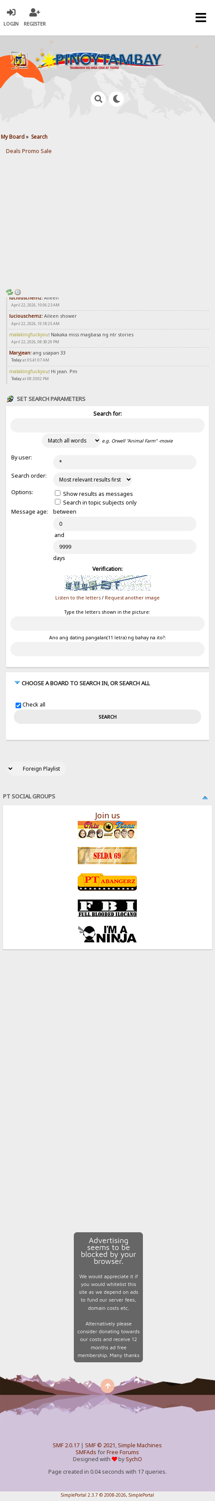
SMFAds (86, 1452)
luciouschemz (25, 298)
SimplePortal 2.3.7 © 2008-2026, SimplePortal (107, 1495)
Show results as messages (94, 494)
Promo (30, 151)
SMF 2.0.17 (66, 1445)
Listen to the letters (78, 598)
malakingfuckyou (28, 335)
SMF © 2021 (100, 1445)
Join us (107, 815)
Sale (46, 151)
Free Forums (123, 1452)
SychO (134, 1459)
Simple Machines (140, 1445)
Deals (13, 151)
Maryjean (19, 353)
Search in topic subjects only (95, 502)
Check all (33, 704)
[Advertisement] (107, 219)
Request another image (132, 598)
